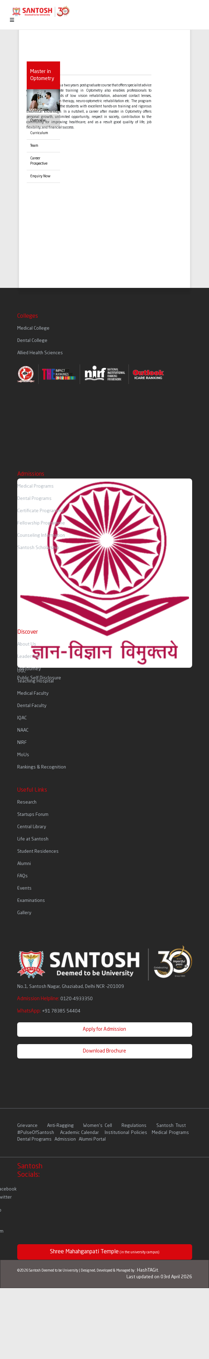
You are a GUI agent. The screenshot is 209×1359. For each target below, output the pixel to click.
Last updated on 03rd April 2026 (159, 1277)
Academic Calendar (79, 1132)
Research (27, 802)
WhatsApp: (48, 1011)
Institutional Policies (126, 1132)
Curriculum (39, 133)
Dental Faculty (31, 706)
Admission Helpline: (55, 998)
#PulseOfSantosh (35, 1132)
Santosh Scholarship (38, 548)
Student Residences (38, 851)
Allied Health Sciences (40, 353)
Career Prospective (38, 161)
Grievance (28, 1125)
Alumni (24, 864)
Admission (65, 1139)
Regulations (135, 1125)
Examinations (31, 900)
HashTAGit (147, 1270)
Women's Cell (98, 1125)
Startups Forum (32, 814)
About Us (26, 644)
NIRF (22, 742)
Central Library (31, 827)
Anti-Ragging (61, 1125)
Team (34, 145)
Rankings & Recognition (41, 767)
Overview (38, 120)
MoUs (23, 755)
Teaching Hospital (35, 681)
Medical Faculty (32, 693)
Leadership (28, 656)
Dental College (32, 340)
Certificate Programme (40, 511)
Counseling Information (41, 535)
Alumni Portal (92, 1139)
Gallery (24, 913)
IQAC (22, 718)
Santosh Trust (171, 1125)
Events (24, 888)
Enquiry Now (40, 176)
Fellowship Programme (41, 523)
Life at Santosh (32, 839)
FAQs (22, 876)
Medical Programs (35, 486)
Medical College (33, 328)
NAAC (22, 730)
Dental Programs (34, 498)
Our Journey (29, 669)
